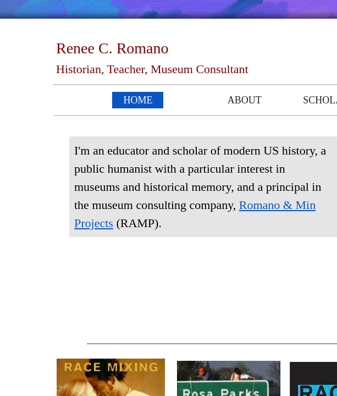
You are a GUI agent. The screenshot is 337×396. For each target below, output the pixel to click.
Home (137, 100)
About (245, 100)
